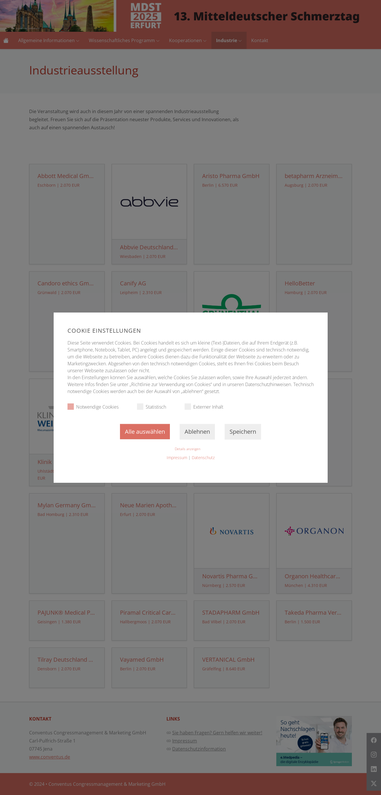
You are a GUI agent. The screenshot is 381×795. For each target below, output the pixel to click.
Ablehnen (197, 431)
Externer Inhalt (204, 406)
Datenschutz (203, 457)
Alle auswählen (145, 431)
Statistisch (151, 406)
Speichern (243, 431)
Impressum (177, 457)
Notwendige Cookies (93, 406)
